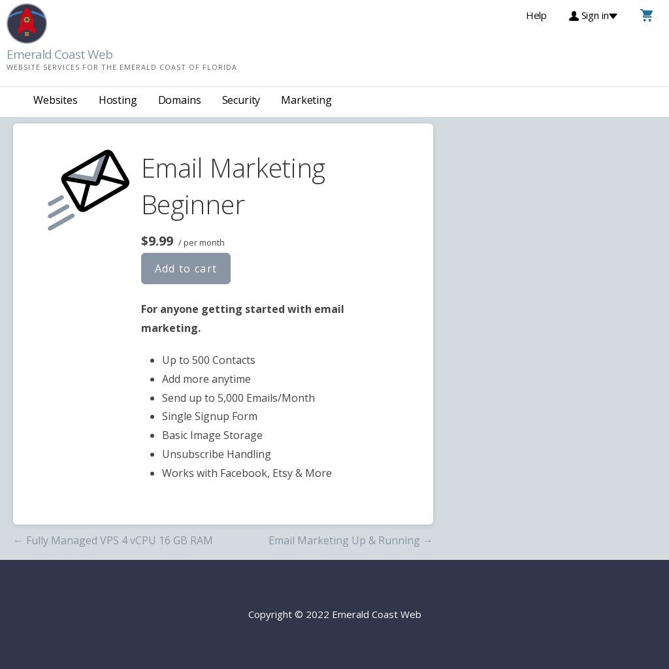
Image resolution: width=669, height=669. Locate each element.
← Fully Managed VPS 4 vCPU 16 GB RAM (113, 540)
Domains (179, 100)
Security (241, 100)
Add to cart (186, 268)
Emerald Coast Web (59, 54)
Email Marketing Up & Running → (351, 540)
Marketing (306, 100)
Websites (55, 100)
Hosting (118, 100)
